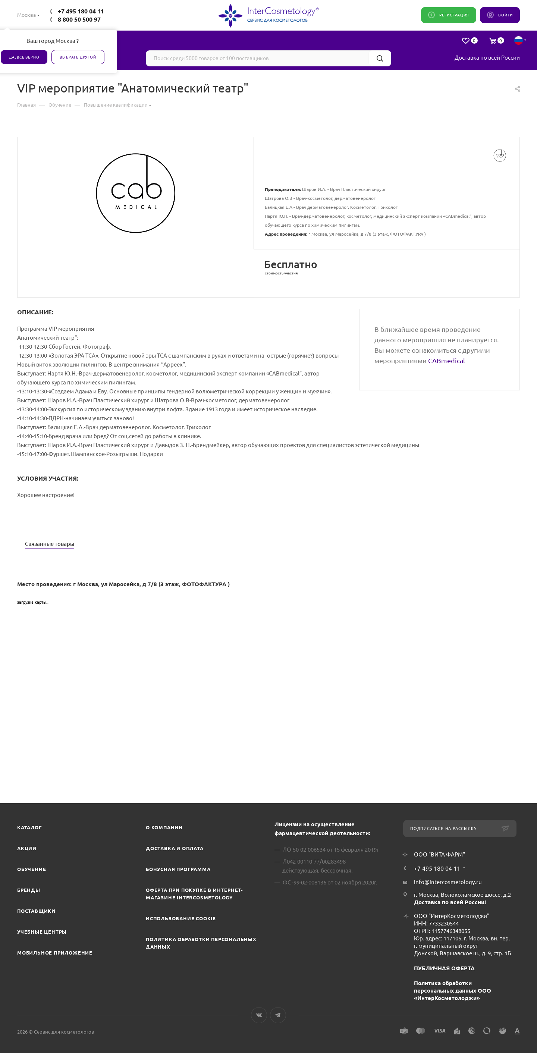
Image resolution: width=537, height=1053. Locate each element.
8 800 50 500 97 (79, 19)
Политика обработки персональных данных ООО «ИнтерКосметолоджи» (452, 990)
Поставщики (36, 911)
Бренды (28, 890)
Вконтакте (259, 1015)
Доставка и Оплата (175, 848)
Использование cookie (181, 918)
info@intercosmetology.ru (448, 882)
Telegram (278, 1015)
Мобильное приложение (54, 952)
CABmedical (446, 360)
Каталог (29, 827)
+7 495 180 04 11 (81, 11)
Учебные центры (42, 931)
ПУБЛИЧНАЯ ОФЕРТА (444, 968)
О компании (164, 827)
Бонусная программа (178, 869)
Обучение (31, 869)
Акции (27, 848)
